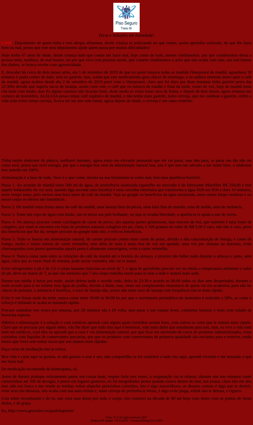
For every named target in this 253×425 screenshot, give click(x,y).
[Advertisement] (126, 130)
